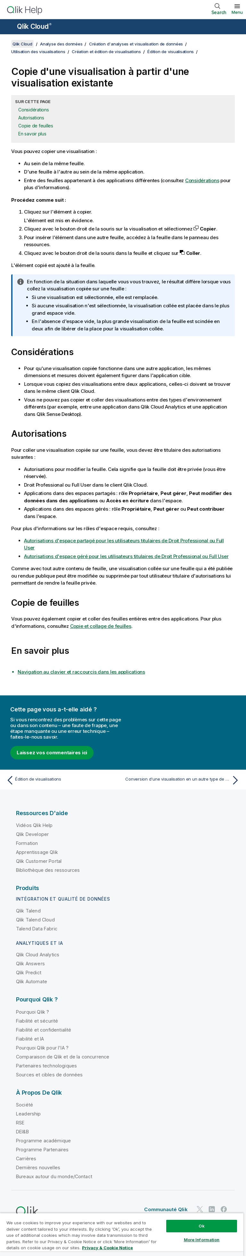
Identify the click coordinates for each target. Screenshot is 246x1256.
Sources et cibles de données (49, 1074)
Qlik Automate (31, 981)
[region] (121, 1234)
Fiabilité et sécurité (37, 1021)
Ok (201, 1225)
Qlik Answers (30, 963)
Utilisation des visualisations (38, 51)
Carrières (26, 1158)
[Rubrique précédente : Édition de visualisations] (63, 780)
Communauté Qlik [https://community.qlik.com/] (165, 1209)
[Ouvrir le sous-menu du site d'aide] (9, 27)
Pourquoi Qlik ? (32, 1012)
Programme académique (43, 1140)
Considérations (33, 109)
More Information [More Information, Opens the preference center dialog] (202, 1239)
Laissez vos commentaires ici (52, 753)
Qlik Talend (28, 910)
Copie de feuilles (35, 125)
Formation (27, 843)
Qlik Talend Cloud (35, 919)
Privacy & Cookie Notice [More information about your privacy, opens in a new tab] (107, 1247)
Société (24, 1104)
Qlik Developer (32, 834)
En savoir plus (32, 133)
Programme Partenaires (42, 1149)
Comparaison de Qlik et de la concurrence (62, 1056)
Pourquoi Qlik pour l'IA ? (42, 1047)
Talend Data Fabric (36, 928)
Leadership (28, 1113)
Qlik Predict (28, 972)
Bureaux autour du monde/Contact (54, 1176)
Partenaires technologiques (46, 1065)
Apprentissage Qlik (37, 852)
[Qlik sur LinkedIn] (212, 1209)
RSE (20, 1122)
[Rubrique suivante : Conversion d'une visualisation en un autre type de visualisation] (183, 780)
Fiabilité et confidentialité (43, 1030)
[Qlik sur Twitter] (200, 1209)
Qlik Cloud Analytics (37, 954)
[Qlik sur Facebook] (224, 1209)
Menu (237, 12)
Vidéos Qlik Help (34, 825)
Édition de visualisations (170, 51)
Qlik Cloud (34, 26)
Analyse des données (61, 43)
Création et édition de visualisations (106, 51)
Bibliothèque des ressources (48, 870)
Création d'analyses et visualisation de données (136, 43)
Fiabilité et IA (30, 1038)
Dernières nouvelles (38, 1167)
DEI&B (22, 1131)
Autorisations (31, 117)
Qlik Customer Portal (39, 861)
